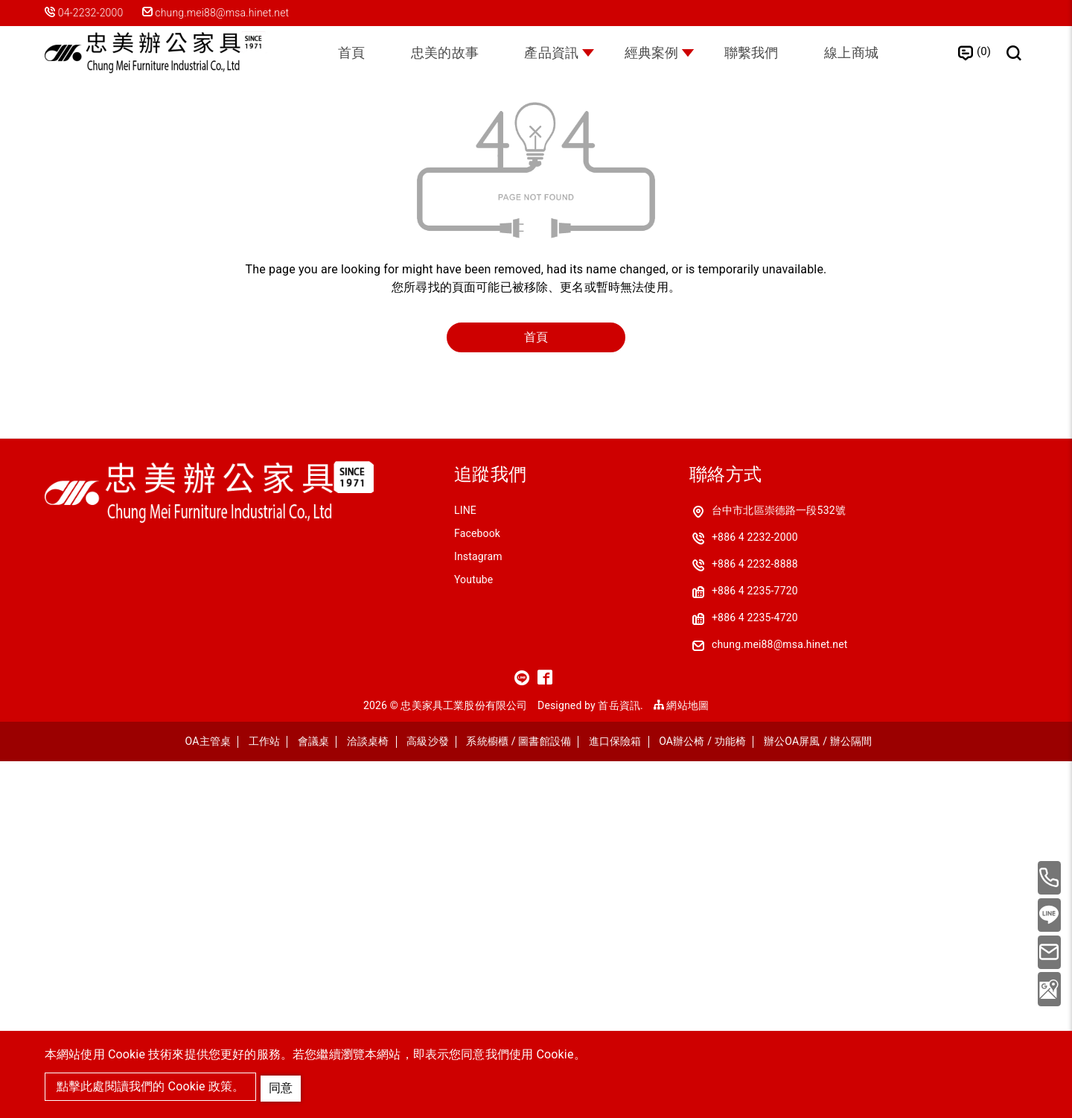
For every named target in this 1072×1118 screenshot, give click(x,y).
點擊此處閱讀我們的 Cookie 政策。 (150, 1087)
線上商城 (867, 55)
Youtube (473, 936)
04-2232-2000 (91, 13)
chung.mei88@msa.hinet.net (222, 13)
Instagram (478, 913)
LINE (465, 867)
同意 (283, 1086)
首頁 (335, 55)
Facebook (477, 890)
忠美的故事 (435, 55)
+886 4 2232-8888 (755, 921)
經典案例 (655, 55)
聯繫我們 (761, 55)
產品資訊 (548, 55)
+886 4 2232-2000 (755, 894)
